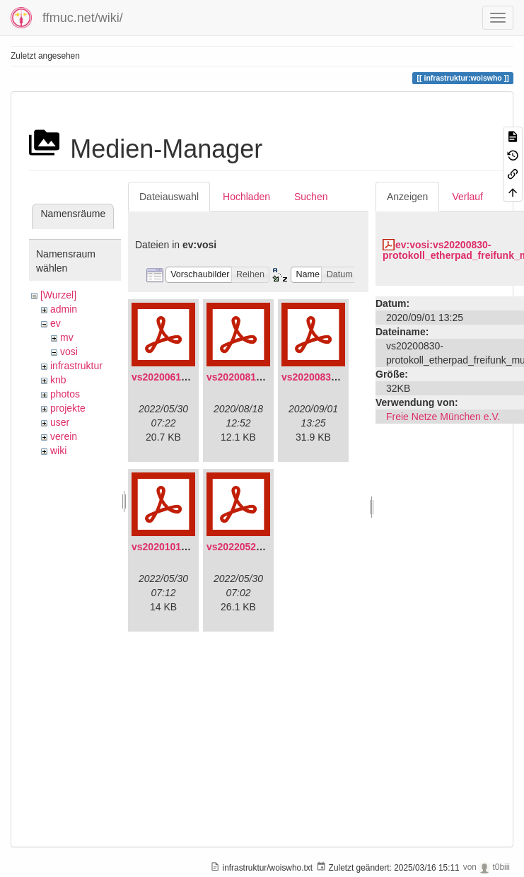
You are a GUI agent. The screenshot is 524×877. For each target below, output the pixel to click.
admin (63, 309)
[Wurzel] (58, 295)
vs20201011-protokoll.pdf (191, 546)
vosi (69, 351)
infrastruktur (76, 365)
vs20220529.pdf (243, 546)
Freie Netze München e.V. (443, 416)
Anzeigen (407, 196)
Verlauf (467, 196)
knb (58, 379)
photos (65, 394)
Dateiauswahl (169, 196)
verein (63, 436)
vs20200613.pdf (168, 377)
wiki (58, 450)
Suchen (310, 196)
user (59, 422)
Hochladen (246, 196)
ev (55, 323)
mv (67, 337)
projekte (68, 408)
